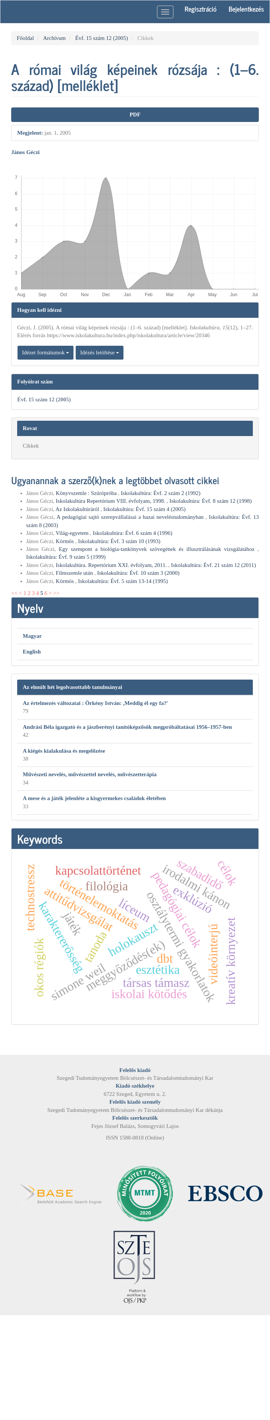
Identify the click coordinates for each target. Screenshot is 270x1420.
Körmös (65, 541)
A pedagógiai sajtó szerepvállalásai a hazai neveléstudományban (130, 517)
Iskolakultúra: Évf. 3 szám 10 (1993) (119, 541)
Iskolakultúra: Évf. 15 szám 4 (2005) (144, 509)
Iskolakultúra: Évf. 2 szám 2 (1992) (160, 493)
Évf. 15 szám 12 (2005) (101, 38)
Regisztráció (201, 8)
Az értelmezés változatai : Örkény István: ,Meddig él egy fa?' (95, 703)
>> (56, 593)
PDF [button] (134, 114)
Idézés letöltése (99, 352)
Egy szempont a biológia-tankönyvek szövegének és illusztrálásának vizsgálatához (158, 549)
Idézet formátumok (45, 352)
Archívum (54, 38)
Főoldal (25, 38)
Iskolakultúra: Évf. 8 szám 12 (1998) (210, 501)
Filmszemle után (75, 573)
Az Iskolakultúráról (78, 509)
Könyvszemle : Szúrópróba (87, 493)
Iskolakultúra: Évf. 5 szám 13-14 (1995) (123, 581)
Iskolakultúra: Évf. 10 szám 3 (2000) (138, 573)
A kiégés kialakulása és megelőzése (64, 751)
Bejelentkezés (246, 8)
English (32, 652)
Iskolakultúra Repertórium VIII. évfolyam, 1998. (111, 501)
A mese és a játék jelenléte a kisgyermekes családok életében (94, 798)
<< (14, 593)
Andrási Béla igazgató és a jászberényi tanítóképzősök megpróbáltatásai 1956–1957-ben (127, 727)
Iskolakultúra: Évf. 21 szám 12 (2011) (213, 565)
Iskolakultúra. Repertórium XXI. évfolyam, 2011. (112, 565)
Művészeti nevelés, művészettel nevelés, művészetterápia (90, 774)
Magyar (32, 636)
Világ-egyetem (73, 533)
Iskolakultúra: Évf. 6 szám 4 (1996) (132, 533)
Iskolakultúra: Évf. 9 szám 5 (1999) (66, 557)
